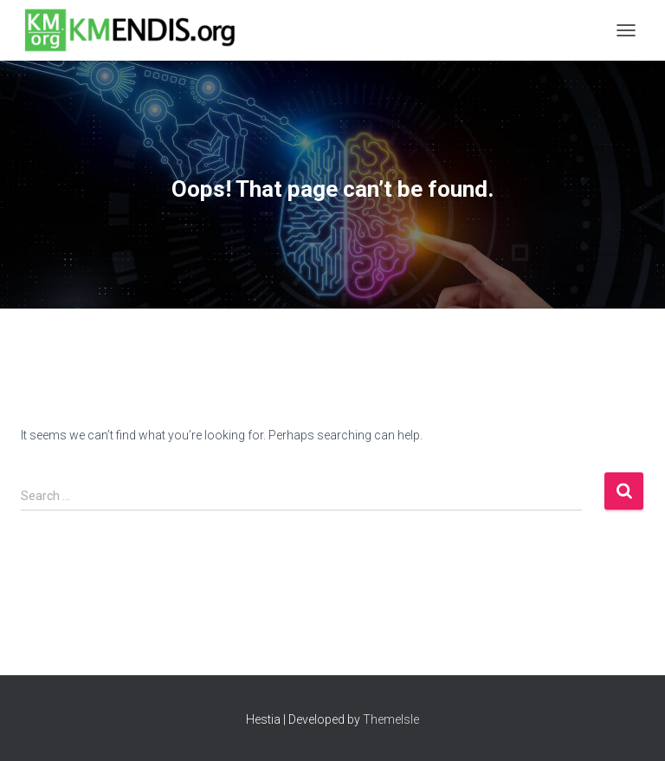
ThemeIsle (391, 719)
